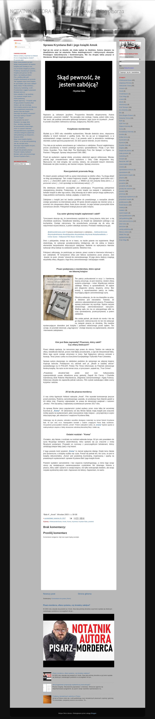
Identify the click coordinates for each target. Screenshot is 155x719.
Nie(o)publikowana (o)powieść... (25, 131)
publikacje (57, 32)
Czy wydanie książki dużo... (23, 96)
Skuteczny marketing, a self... (24, 88)
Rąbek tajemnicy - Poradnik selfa (25, 101)
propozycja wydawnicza (127, 196)
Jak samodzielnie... (20, 148)
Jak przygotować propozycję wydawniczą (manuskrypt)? (71, 685)
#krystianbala (80, 234)
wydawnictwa (123, 237)
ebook (121, 102)
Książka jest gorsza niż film (23, 73)
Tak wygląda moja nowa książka (25, 81)
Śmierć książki (19, 118)
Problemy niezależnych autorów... (25, 71)
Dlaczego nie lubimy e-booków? (24, 113)
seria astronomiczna (126, 221)
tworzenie (122, 226)
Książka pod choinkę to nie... (23, 66)
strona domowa (20, 32)
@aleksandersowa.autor (57, 232)
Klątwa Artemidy (124, 126)
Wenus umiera (124, 232)
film (120, 113)
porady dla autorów (125, 188)
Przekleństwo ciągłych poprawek (25, 90)
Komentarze (20, 47)
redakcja (122, 207)
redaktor (122, 210)
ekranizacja (123, 104)
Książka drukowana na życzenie (25, 79)
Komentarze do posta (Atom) (61, 598)
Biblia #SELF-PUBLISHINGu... (24, 86)
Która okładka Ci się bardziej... (24, 94)
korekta (121, 134)
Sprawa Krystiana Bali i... (22, 156)
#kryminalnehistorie (55, 234)
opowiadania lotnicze (126, 169)
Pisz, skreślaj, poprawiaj (22, 124)
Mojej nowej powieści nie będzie (25, 64)
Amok (64, 521)
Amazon (122, 88)
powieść (91, 521)
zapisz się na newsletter (125, 32)
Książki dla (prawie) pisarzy (23, 150)
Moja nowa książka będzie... (23, 139)
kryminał (75, 521)
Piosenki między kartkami (22, 152)
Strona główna (85, 594)
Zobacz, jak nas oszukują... (23, 105)
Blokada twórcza (19, 92)
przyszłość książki (125, 199)
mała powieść (124, 153)
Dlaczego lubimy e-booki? (22, 115)
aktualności (34, 32)
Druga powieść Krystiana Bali (24, 103)
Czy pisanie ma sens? (21, 120)
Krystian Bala (82, 521)
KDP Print (122, 123)
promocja (122, 194)
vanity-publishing (125, 229)
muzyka (122, 159)
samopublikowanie (125, 216)
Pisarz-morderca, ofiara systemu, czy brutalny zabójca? (66, 605)
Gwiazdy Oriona (124, 118)
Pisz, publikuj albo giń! (21, 77)
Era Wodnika (123, 110)
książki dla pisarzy (125, 150)
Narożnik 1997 (124, 161)
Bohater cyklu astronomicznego (24, 154)
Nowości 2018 (18, 137)
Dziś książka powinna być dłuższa (25, 107)
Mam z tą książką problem (23, 75)
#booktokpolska (68, 234)
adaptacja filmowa (125, 83)
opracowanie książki (126, 175)
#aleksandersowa (100, 232)
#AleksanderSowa (55, 521)
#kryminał (88, 234)
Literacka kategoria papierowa (24, 133)
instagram (68, 32)
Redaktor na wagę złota (22, 122)
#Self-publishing (19, 98)
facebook (79, 32)
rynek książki (123, 213)
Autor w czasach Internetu (22, 128)
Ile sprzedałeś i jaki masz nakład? (25, 83)
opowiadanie (123, 172)
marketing (122, 156)
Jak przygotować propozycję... (24, 109)
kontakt (16, 36)
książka (121, 148)
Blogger (93, 713)
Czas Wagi (123, 96)
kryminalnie (123, 140)
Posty (18, 43)
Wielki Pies (123, 234)
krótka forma (123, 137)
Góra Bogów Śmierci (126, 115)
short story (122, 224)
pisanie (121, 178)
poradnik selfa (124, 186)
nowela (121, 167)
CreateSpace (123, 94)
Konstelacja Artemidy (126, 132)
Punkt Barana (124, 205)
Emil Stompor (123, 107)
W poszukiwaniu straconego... (24, 126)
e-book (121, 99)
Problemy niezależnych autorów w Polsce (66, 696)
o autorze (45, 32)
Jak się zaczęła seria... (21, 143)
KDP (120, 121)
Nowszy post (49, 594)
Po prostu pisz (19, 60)
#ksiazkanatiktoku (99, 234)
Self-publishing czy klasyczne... (24, 135)
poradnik (122, 183)
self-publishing (124, 218)
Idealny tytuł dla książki (21, 111)
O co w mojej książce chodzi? (24, 58)
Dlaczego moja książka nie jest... (25, 145)
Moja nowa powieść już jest (23, 62)
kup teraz (108, 32)
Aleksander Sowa (125, 85)
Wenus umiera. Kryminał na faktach (26, 56)
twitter (89, 32)
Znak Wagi (122, 240)
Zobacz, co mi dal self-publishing (25, 141)
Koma (56, 411)
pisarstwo (122, 180)
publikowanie (123, 202)
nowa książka (123, 164)
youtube (98, 32)
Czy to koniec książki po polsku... (25, 68)
